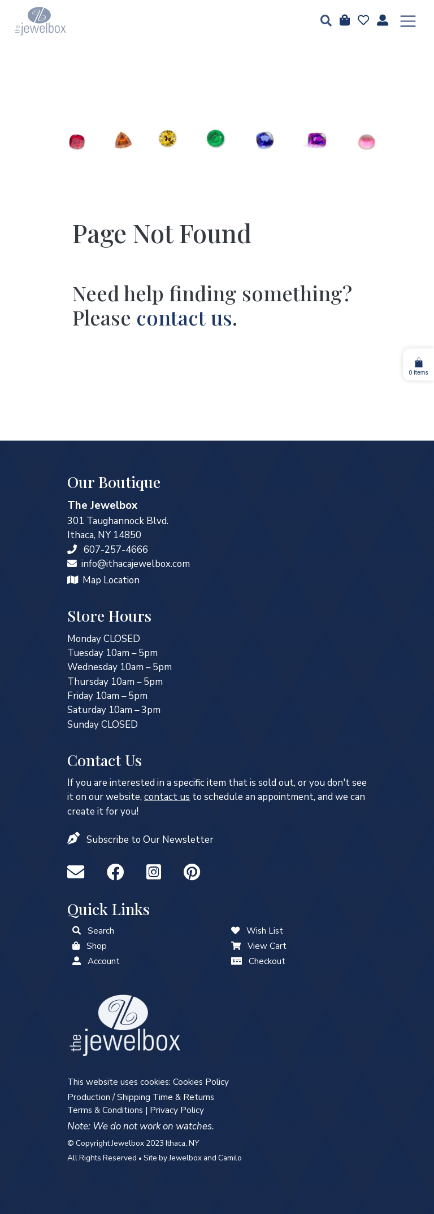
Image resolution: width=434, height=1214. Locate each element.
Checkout (267, 961)
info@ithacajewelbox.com (135, 563)
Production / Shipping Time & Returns (140, 1097)
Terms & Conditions (105, 1110)
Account (104, 961)
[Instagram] (156, 873)
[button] (323, 21)
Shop (96, 946)
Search (101, 930)
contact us (184, 317)
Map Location (111, 580)
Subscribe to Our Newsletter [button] (150, 839)
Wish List (264, 930)
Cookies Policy (201, 1082)
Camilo (230, 1158)
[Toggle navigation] (408, 21)
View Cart (267, 946)
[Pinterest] (192, 873)
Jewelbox (185, 1158)
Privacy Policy (177, 1110)
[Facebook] (117, 873)
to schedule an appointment (229, 796)
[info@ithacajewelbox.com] (72, 563)
